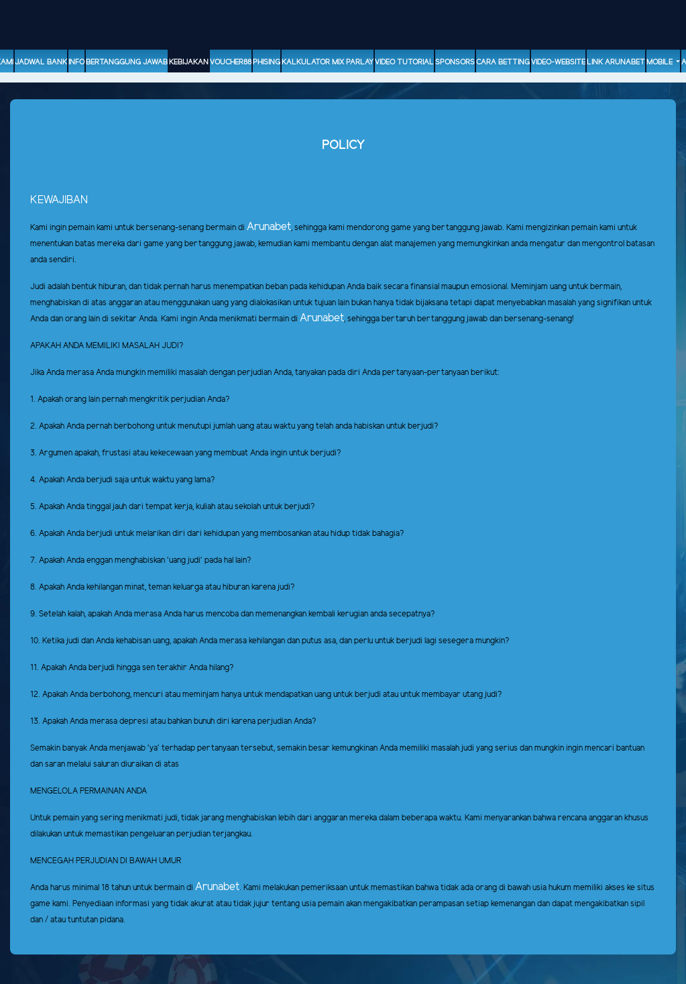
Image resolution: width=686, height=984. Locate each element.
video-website (558, 62)
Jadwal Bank (41, 62)
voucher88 (230, 62)
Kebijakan (189, 62)
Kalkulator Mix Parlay (328, 62)
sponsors (455, 62)
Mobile (660, 62)
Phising (266, 62)
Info (76, 62)
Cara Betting (503, 62)
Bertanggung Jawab (127, 62)
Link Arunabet (616, 62)
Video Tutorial (404, 62)
